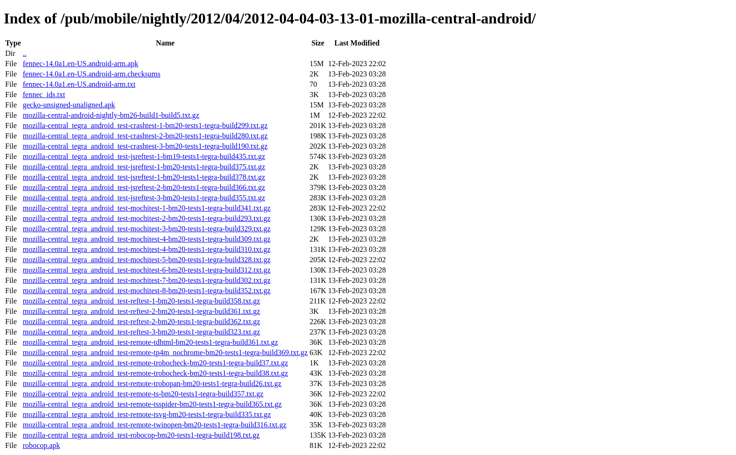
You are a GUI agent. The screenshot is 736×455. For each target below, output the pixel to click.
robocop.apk (41, 445)
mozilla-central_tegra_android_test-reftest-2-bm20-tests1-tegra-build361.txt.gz (141, 311)
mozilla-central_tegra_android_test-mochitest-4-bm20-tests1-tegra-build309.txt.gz (146, 239)
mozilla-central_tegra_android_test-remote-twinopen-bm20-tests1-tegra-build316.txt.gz (154, 425)
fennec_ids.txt (44, 95)
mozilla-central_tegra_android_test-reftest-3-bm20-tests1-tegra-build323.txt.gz (141, 332)
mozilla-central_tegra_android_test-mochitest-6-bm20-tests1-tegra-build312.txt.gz (146, 270)
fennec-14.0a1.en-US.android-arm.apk (80, 64)
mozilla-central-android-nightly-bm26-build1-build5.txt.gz (111, 115)
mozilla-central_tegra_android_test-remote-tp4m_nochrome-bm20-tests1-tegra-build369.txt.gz (165, 352)
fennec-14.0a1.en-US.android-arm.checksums (91, 74)
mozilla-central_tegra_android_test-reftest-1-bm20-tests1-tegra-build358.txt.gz (141, 301)
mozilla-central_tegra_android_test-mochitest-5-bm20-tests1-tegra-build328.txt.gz (146, 260)
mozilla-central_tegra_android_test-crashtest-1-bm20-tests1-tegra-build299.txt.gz (145, 125)
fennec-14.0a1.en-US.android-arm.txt (79, 84)
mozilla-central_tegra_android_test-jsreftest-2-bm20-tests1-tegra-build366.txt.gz (144, 187)
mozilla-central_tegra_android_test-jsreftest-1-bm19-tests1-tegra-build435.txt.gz (144, 156)
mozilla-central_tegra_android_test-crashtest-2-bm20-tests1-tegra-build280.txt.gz (145, 136)
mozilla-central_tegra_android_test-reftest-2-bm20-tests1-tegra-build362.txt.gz (141, 322)
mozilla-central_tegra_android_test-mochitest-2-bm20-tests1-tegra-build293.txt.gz (146, 218)
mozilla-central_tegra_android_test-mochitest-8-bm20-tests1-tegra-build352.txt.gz (146, 291)
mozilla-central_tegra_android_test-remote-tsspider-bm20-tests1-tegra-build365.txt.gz (152, 404)
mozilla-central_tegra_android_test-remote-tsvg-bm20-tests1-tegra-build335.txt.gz (147, 414)
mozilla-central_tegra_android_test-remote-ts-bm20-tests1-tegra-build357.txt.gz (143, 394)
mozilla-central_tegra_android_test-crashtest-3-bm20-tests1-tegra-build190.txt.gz (145, 146)
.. (24, 53)
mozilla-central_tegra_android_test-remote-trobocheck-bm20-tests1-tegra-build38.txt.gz (155, 373)
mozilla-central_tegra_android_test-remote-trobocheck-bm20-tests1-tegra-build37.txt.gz (155, 363)
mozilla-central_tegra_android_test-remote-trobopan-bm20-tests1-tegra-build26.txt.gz (152, 383)
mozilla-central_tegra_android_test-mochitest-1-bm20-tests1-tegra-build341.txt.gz (146, 208)
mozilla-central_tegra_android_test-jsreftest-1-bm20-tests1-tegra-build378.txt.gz (144, 177)
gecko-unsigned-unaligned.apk (69, 105)
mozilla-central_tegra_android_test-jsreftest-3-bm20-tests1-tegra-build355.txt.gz (144, 198)
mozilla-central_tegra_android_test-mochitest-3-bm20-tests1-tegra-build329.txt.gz (146, 229)
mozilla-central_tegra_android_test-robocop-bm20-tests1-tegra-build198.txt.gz (141, 435)
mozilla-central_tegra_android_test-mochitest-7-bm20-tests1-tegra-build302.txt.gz (146, 280)
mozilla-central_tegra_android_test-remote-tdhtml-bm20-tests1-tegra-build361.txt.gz (150, 342)
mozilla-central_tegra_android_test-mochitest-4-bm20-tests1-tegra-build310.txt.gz (146, 249)
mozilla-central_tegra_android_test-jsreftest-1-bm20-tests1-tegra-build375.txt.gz (144, 167)
